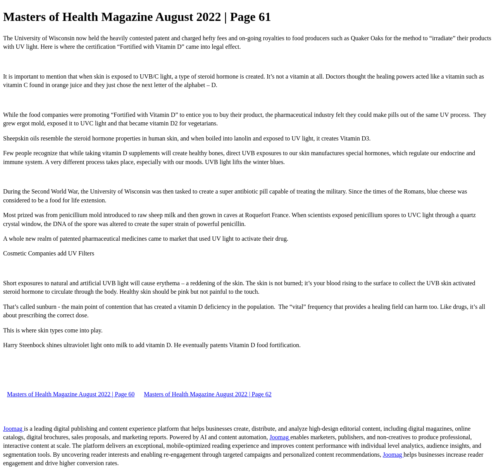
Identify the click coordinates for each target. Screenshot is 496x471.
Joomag (13, 428)
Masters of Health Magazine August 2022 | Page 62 (207, 394)
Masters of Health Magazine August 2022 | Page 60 (70, 394)
